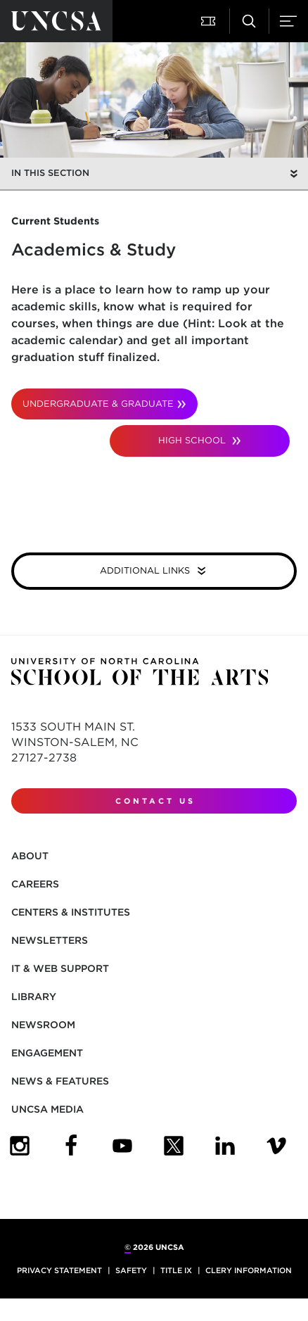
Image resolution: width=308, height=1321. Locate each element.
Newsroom (43, 1024)
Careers (35, 884)
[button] (209, 21)
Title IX (176, 1270)
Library (33, 996)
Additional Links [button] (146, 570)
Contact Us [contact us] (155, 801)
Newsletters (49, 940)
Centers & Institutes (70, 912)
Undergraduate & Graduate (98, 403)
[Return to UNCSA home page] (56, 21)
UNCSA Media (47, 1109)
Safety (131, 1270)
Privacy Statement (59, 1270)
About (30, 855)
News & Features (60, 1081)
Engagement (47, 1052)
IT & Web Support (60, 968)
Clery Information (248, 1270)
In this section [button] (50, 173)
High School (193, 440)
